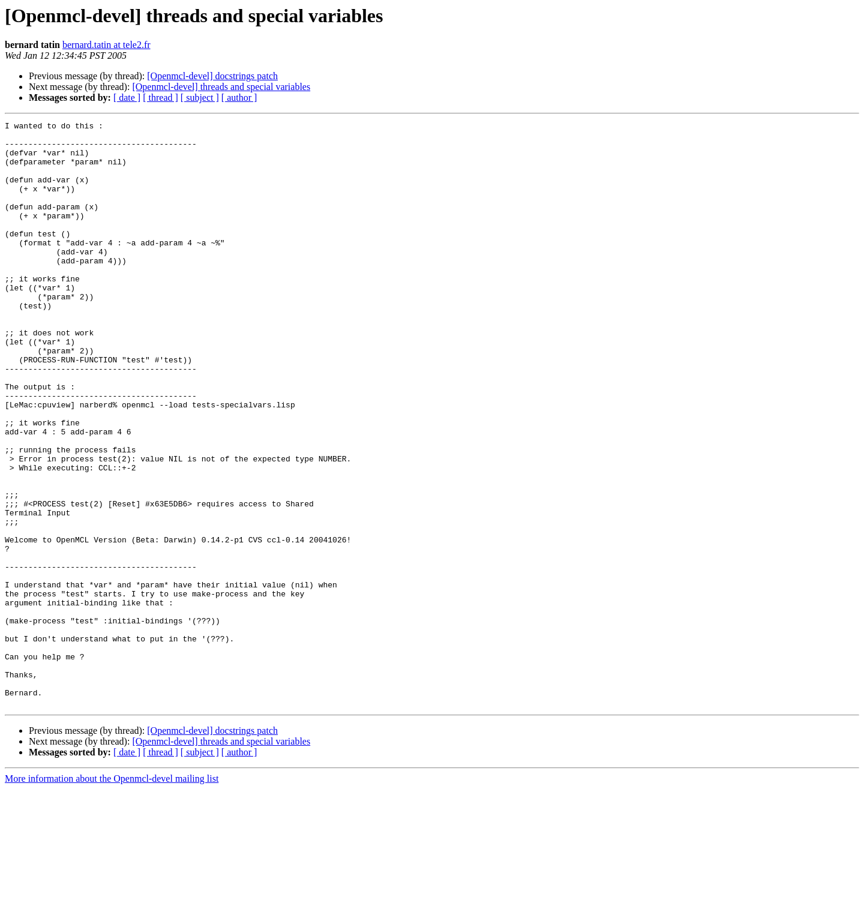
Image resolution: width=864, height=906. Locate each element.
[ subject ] (200, 97)
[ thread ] (160, 97)
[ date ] (126, 97)
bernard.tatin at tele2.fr (106, 45)
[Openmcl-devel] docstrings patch (212, 76)
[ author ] (239, 97)
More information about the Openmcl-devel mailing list (111, 895)
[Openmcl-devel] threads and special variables (221, 87)
